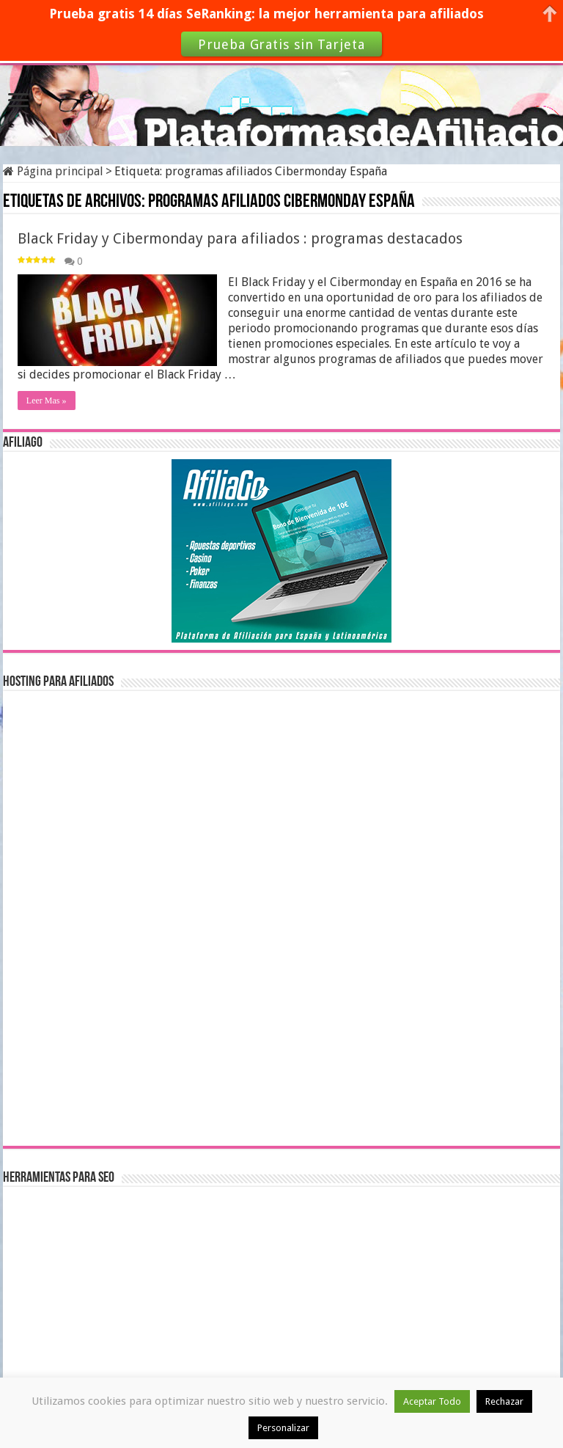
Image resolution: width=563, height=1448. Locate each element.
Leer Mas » (46, 400)
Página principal (53, 171)
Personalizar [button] (283, 1427)
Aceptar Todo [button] (432, 1401)
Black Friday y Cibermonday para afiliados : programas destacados (240, 238)
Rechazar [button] (504, 1401)
